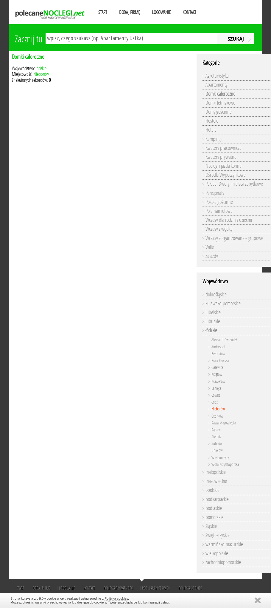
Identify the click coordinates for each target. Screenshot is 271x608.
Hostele (211, 121)
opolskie (212, 490)
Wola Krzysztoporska (225, 464)
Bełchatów (218, 353)
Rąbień (216, 429)
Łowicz (215, 395)
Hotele (211, 130)
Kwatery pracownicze (223, 148)
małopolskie (215, 472)
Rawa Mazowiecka (223, 423)
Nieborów (41, 74)
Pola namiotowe (219, 211)
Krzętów (216, 374)
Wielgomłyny (220, 457)
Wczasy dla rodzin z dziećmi (228, 220)
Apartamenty (216, 84)
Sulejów (216, 443)
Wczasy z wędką (219, 229)
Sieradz (216, 436)
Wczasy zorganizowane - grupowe (234, 238)
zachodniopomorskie (223, 562)
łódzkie (41, 68)
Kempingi (213, 139)
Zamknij (258, 600)
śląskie (211, 526)
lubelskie (213, 312)
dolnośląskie (216, 294)
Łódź (214, 402)
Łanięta (216, 388)
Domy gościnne (218, 112)
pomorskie (214, 517)
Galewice (217, 367)
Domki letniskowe (220, 103)
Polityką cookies (116, 598)
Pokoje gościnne (219, 202)
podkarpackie (217, 499)
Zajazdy (211, 256)
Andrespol (218, 347)
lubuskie (212, 321)
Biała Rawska (220, 360)
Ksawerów (218, 381)
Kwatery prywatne (220, 157)
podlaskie (213, 508)
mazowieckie (216, 481)
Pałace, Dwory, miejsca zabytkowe (234, 184)
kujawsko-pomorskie (223, 303)
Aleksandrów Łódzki (224, 339)
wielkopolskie (216, 553)
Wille (209, 247)
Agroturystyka (217, 76)
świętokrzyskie (217, 535)
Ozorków (217, 416)
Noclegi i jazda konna (223, 166)
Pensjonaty (214, 193)
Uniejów (217, 450)
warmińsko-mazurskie (224, 544)
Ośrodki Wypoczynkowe (225, 175)
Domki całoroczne (28, 56)
